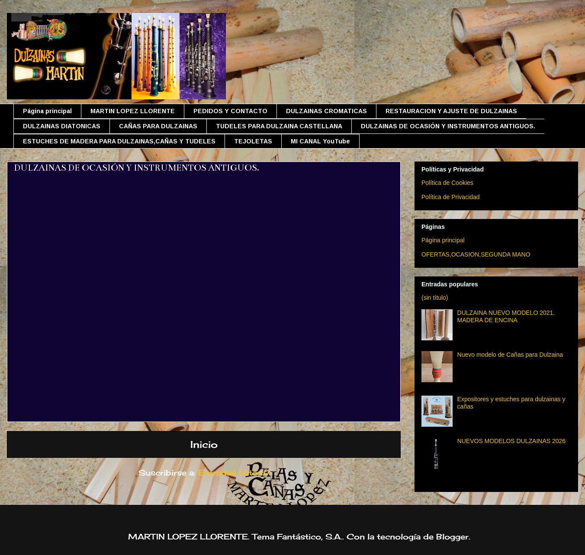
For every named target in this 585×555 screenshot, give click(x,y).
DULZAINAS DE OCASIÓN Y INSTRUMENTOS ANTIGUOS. (448, 126)
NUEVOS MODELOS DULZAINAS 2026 (511, 441)
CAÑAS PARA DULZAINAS (158, 126)
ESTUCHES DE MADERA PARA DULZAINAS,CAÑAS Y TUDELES (119, 141)
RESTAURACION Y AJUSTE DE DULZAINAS (451, 111)
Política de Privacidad (450, 196)
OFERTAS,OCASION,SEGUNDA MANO (475, 254)
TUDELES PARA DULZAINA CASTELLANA (279, 126)
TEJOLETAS (253, 141)
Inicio (204, 444)
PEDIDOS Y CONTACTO (230, 111)
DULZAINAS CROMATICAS (326, 111)
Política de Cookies (447, 182)
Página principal (47, 111)
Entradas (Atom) (233, 472)
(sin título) (434, 297)
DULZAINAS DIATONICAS (61, 126)
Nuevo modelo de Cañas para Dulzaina (510, 354)
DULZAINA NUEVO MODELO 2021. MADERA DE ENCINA (506, 316)
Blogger (452, 536)
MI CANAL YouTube (320, 141)
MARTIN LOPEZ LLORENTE (132, 111)
